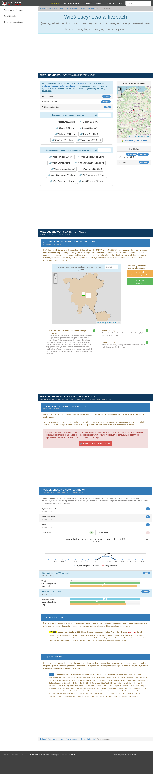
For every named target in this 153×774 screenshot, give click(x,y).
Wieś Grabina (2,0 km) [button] (63, 169)
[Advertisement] (19, 36)
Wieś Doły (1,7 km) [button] (59, 163)
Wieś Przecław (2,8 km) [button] (62, 181)
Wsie (120, 3)
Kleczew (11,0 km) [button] (65, 122)
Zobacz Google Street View (135, 141)
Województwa (71, 3)
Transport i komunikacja (13, 22)
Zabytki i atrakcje (10, 16)
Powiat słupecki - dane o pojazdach (95, 443)
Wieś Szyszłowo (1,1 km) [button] (91, 157)
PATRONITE (70, 755)
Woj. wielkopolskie (55, 9)
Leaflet (129, 136)
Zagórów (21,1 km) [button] (62, 140)
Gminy (99, 3)
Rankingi (54, 3)
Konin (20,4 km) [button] (89, 134)
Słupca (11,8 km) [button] (88, 122)
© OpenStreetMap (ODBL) (142, 136)
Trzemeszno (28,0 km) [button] (89, 140)
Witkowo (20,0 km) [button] (65, 134)
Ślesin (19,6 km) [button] (88, 128)
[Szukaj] (138, 3)
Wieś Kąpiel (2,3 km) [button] (91, 169)
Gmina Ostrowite (88, 9)
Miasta (110, 3)
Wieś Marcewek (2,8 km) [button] (92, 175)
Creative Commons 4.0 (32, 755)
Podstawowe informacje (13, 10)
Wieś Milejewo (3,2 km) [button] (91, 181)
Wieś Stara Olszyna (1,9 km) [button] (89, 163)
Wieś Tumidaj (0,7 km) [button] (61, 157)
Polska (43, 9)
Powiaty (87, 3)
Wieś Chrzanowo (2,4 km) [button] (61, 175)
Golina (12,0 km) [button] (65, 128)
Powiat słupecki (71, 9)
